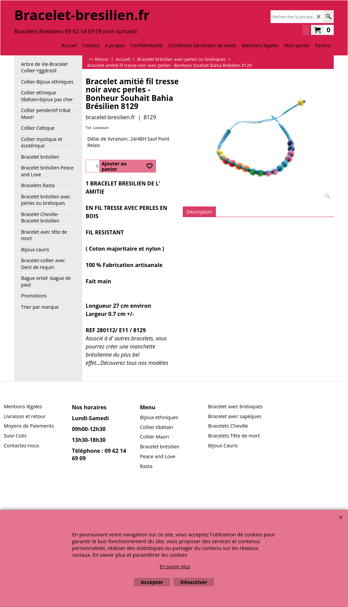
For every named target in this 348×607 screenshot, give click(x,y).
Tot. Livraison (97, 127)
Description (199, 212)
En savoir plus (174, 566)
